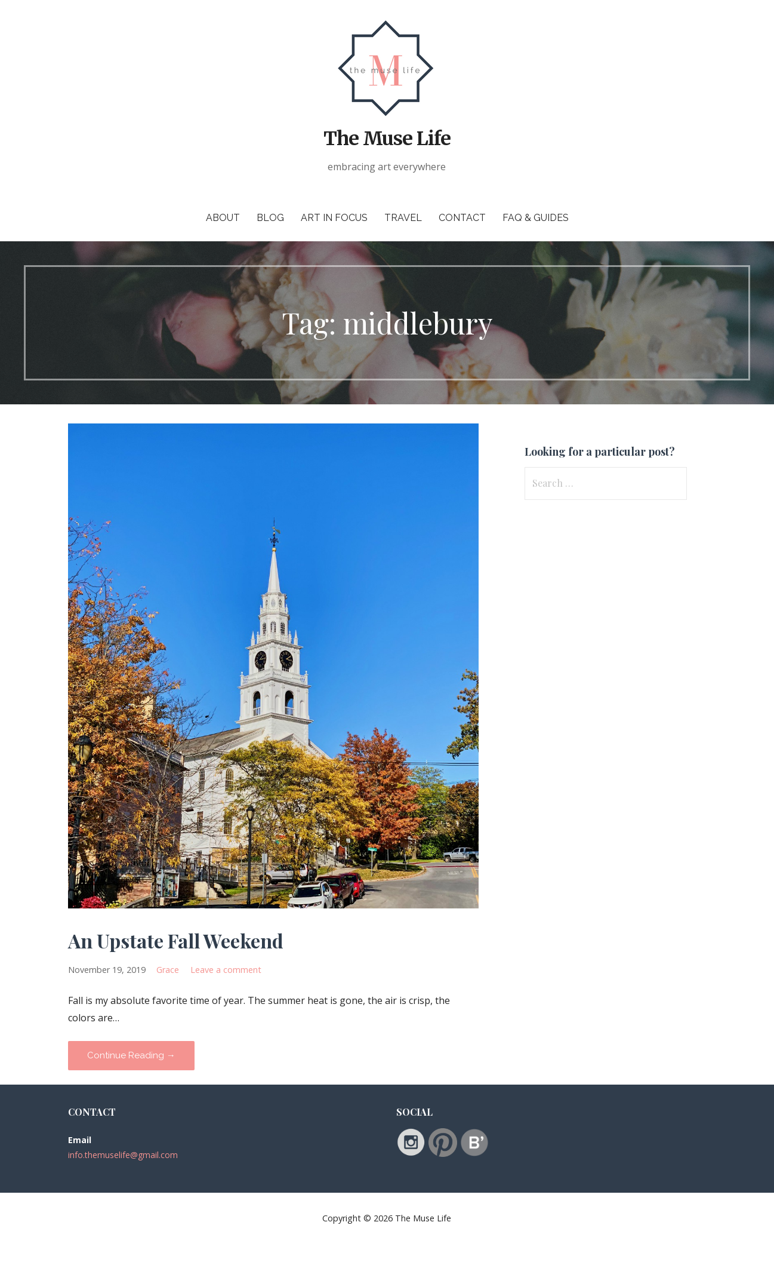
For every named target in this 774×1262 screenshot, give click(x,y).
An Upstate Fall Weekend (175, 940)
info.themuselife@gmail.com (123, 1154)
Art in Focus (334, 217)
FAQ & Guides (535, 217)
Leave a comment (225, 969)
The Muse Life (387, 139)
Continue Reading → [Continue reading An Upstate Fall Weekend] (131, 1055)
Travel (403, 217)
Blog (270, 217)
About (223, 217)
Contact (462, 217)
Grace (167, 969)
